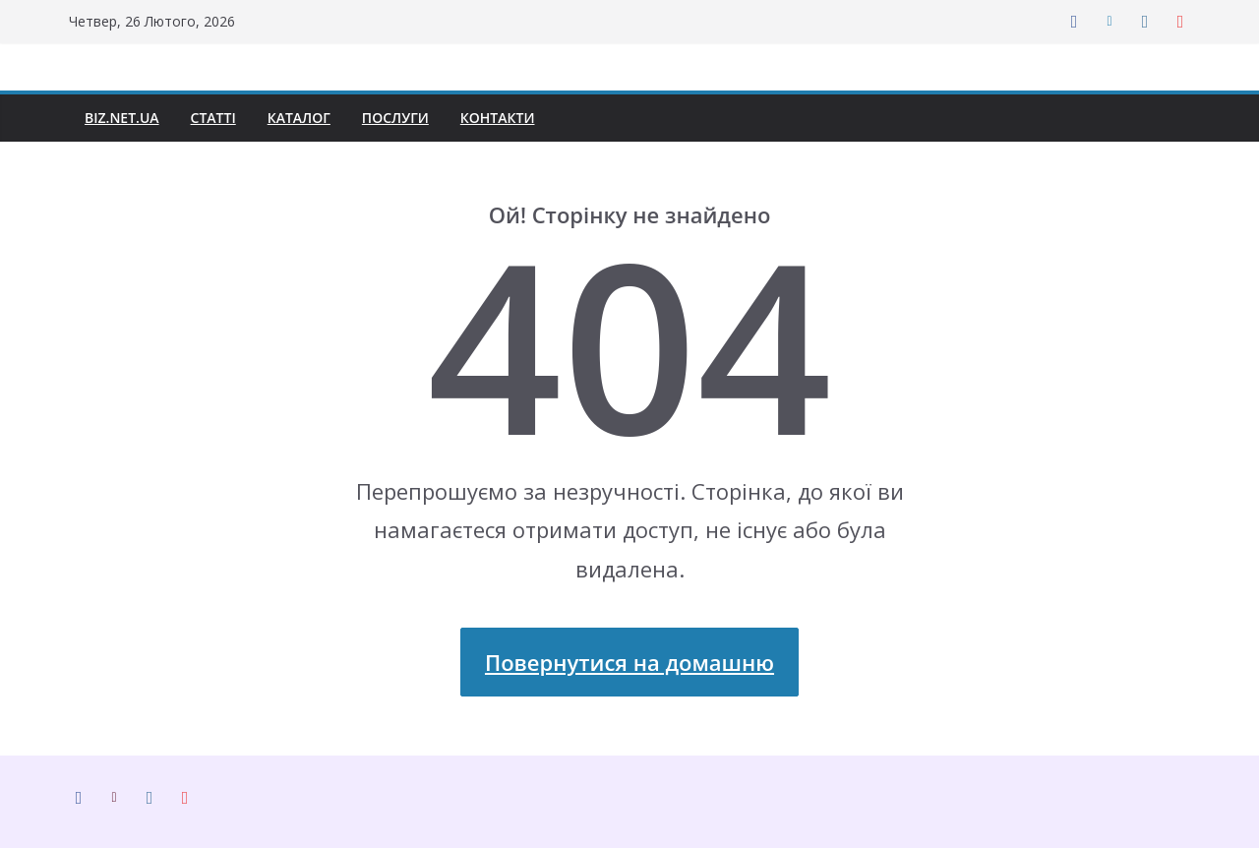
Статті (219, 117)
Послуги (410, 117)
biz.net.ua (123, 117)
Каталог (309, 117)
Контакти (517, 117)
